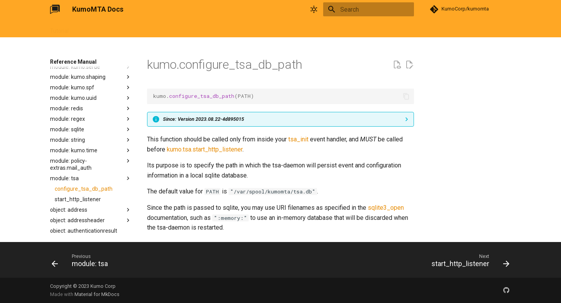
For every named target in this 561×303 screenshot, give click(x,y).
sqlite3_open (386, 207)
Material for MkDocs (96, 294)
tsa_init (298, 139)
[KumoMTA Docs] (55, 9)
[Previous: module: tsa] (82, 262)
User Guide (91, 28)
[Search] (368, 9)
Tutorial (59, 28)
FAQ (173, 28)
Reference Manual (136, 28)
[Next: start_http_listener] (468, 262)
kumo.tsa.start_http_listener (204, 149)
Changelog (201, 28)
